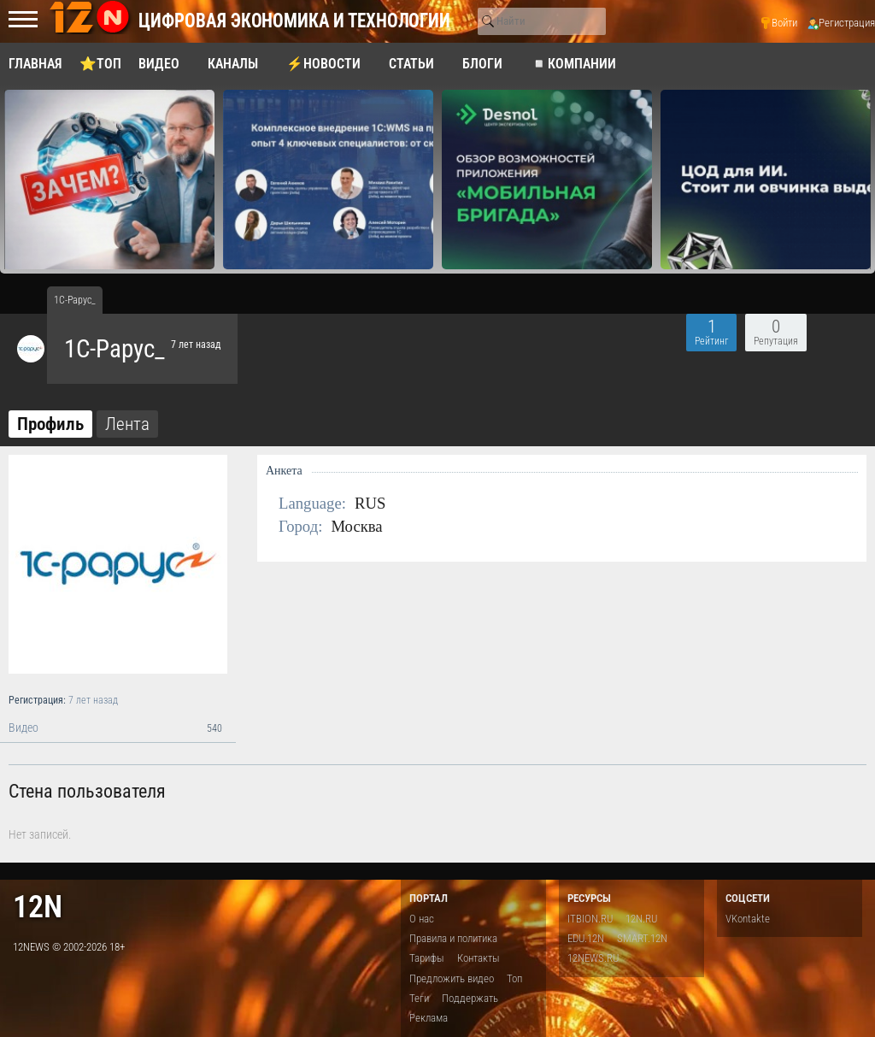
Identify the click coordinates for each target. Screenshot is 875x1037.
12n (37, 906)
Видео (118, 728)
